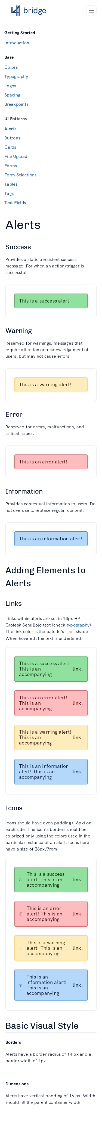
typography (78, 625)
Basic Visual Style (42, 1025)
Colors (11, 67)
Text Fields (15, 202)
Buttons (12, 138)
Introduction (16, 43)
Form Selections (20, 175)
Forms (10, 166)
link (77, 668)
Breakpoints (16, 104)
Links (13, 603)
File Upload (15, 156)
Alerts (10, 129)
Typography (16, 76)
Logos (10, 86)
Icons (14, 808)
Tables (10, 184)
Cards (10, 147)
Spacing (12, 95)
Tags (9, 193)
